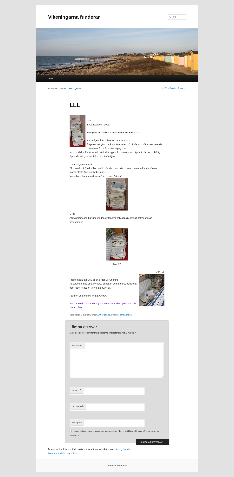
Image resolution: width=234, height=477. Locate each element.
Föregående (169, 88)
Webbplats (77, 422)
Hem (51, 78)
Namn (76, 390)
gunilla (78, 88)
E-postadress (78, 406)
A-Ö (99, 315)
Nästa (182, 88)
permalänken (126, 315)
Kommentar (77, 345)
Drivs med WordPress (117, 466)
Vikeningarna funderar (74, 17)
